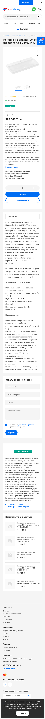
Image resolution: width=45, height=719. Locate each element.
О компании (7, 611)
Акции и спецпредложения (13, 631)
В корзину (22, 194)
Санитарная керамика (20, 36)
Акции (5, 23)
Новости (6, 636)
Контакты (6, 622)
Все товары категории (15, 504)
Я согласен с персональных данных (21, 426)
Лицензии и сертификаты (12, 614)
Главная (6, 36)
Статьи (5, 633)
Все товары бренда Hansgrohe (18, 507)
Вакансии (6, 617)
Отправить (11, 433)
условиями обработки (26, 425)
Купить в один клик (23, 200)
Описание (12, 217)
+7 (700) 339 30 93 (39, 9)
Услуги (13, 23)
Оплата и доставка (10, 648)
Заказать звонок (10, 669)
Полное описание (11, 167)
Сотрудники (7, 619)
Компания (22, 23)
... (39, 23)
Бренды (32, 23)
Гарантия (6, 650)
